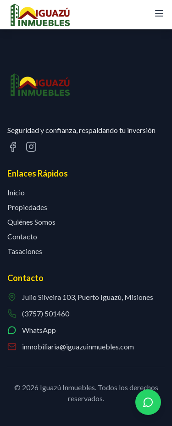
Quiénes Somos (31, 221)
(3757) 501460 (45, 313)
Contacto (22, 236)
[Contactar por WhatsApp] (148, 402)
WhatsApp (39, 330)
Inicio (16, 192)
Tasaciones (24, 251)
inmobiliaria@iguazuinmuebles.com (78, 346)
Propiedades (27, 207)
